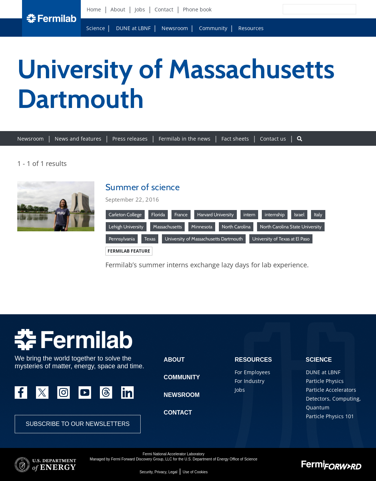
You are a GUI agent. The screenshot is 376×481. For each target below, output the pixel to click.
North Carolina (236, 226)
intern (249, 214)
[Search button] (299, 138)
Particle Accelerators (331, 389)
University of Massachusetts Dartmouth (204, 239)
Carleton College (125, 214)
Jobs (240, 389)
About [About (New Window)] (118, 9)
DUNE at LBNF (126, 27)
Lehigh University (126, 226)
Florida (158, 214)
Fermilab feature (129, 251)
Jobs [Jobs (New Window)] (140, 9)
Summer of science (142, 187)
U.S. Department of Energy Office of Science (220, 459)
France (181, 214)
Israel (299, 214)
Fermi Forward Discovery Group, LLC (141, 459)
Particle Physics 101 (330, 416)
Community (210, 28)
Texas (149, 239)
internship (275, 214)
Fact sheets (235, 138)
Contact (178, 412)
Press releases (130, 138)
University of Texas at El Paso (281, 239)
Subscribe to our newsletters (78, 424)
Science (95, 28)
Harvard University (215, 214)
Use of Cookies (195, 472)
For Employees (252, 372)
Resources (248, 28)
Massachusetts (167, 226)
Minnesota (201, 226)
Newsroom (172, 28)
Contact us (273, 138)
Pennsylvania (122, 239)
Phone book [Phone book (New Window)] (197, 9)
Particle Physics (325, 380)
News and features (78, 138)
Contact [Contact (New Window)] (164, 9)
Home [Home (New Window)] (94, 9)
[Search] (303, 9)
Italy (318, 214)
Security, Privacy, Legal (158, 472)
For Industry (249, 380)
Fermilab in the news (184, 138)
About (174, 360)
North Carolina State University (291, 226)
